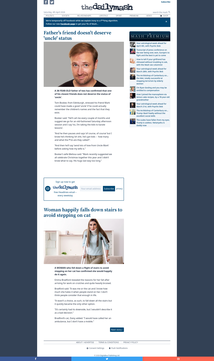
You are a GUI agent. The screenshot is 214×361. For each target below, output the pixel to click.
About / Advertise (85, 342)
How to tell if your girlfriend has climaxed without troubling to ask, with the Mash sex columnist (152, 62)
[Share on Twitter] (107, 359)
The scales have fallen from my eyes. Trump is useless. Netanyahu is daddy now (153, 123)
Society (65, 16)
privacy (119, 188)
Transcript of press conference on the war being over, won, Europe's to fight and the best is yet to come (153, 53)
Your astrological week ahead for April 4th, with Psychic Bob (151, 44)
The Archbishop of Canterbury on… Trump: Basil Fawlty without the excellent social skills (152, 113)
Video (149, 16)
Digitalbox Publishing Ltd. (110, 355)
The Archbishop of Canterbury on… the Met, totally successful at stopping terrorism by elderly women (152, 79)
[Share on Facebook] (35, 359)
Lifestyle (103, 16)
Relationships (84, 16)
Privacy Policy (130, 342)
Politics (50, 16)
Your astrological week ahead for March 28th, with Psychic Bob (151, 70)
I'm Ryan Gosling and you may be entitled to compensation (151, 89)
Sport (119, 16)
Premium (134, 16)
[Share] (178, 359)
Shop (164, 16)
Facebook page (67, 24)
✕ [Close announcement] (166, 21)
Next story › (117, 329)
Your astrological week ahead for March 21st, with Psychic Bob (151, 105)
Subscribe (109, 188)
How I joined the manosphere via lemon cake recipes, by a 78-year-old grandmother (153, 97)
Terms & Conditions (109, 342)
